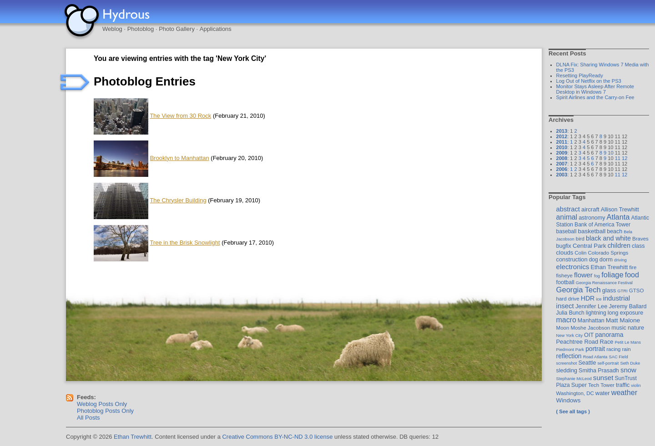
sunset (603, 377)
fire (632, 267)
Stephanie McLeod (574, 378)
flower (583, 275)
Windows (568, 400)
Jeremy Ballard (627, 306)
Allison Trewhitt (620, 209)
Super (579, 384)
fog (597, 275)
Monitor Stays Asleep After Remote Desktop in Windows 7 (595, 89)
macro (566, 320)
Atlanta (618, 217)
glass (609, 290)
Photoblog (140, 28)
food (632, 275)
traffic (623, 385)
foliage (612, 275)
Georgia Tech (578, 290)
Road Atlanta (595, 356)
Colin (580, 253)
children (619, 245)
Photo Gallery (177, 28)
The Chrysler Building (178, 200)
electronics (573, 267)
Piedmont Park (570, 349)
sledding (566, 370)
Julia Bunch (570, 313)
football (565, 282)
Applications (216, 28)
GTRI (622, 290)
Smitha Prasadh (599, 370)
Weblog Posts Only (102, 404)
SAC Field (618, 356)
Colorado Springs (608, 253)
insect (565, 306)
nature (636, 327)
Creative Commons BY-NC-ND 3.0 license (277, 436)
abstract (568, 209)
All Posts (88, 417)
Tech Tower (601, 385)
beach (614, 231)
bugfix (563, 246)
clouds (565, 252)
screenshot (566, 363)
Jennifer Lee (591, 306)
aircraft (590, 209)
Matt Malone (623, 320)
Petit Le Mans (628, 342)
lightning (596, 313)
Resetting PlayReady (579, 75)
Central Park (589, 245)
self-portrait (608, 363)
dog (593, 259)
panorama (609, 334)
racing (613, 349)
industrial (616, 298)
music (618, 328)
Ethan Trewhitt (609, 267)
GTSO (636, 290)
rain (626, 349)
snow (628, 370)
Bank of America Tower (602, 224)
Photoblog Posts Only (105, 410)
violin (635, 385)
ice (598, 298)
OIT (589, 334)
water (602, 393)
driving (620, 259)
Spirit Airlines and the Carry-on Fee (595, 97)
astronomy (592, 218)
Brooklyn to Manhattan (179, 158)
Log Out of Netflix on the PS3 (588, 81)
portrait (595, 348)
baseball (566, 231)
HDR (588, 298)
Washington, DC (575, 393)
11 (617, 158)
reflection (569, 356)
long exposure (625, 313)
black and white (608, 238)
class (638, 246)
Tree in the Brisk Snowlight (185, 242)
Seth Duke (630, 363)
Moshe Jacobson (590, 328)
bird (580, 238)
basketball (591, 231)
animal (567, 217)
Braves (640, 238)
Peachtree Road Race (585, 341)
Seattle (587, 363)
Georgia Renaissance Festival (604, 282)
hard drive (567, 298)
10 (610, 152)
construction (572, 259)
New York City (569, 335)
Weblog (112, 28)
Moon (562, 328)
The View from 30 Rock (180, 115)
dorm (606, 259)
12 (624, 158)
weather (624, 392)
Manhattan (591, 320)
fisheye (564, 275)
